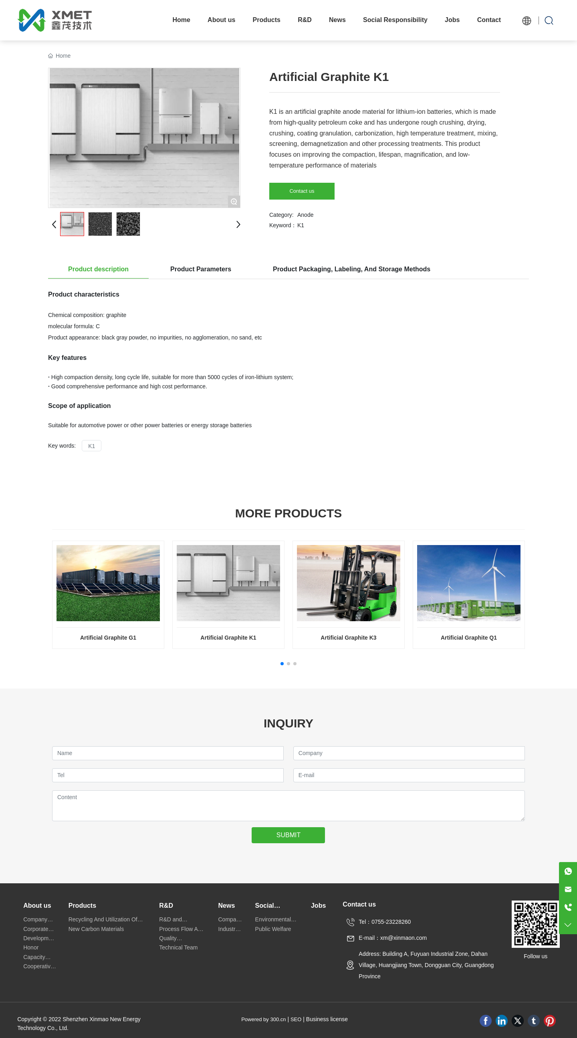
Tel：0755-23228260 (385, 922)
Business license (327, 1019)
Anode (305, 215)
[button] (282, 663)
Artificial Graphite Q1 (469, 637)
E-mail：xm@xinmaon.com (393, 938)
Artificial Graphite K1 (228, 637)
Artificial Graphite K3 (348, 637)
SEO (296, 1019)
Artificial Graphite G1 (108, 637)
